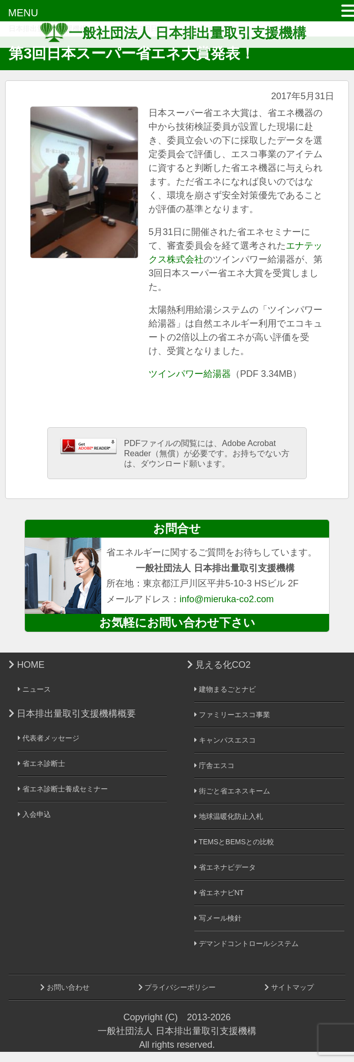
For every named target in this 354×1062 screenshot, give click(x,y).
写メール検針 (218, 918)
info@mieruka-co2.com (227, 599)
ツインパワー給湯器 (190, 374)
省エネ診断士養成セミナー (63, 789)
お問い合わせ (65, 987)
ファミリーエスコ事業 (232, 715)
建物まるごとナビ (225, 689)
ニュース (34, 689)
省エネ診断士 (41, 763)
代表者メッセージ (48, 738)
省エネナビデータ (225, 867)
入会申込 (34, 814)
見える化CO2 (219, 665)
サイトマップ (289, 987)
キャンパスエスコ (225, 740)
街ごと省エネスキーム (232, 791)
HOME (26, 665)
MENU (23, 12)
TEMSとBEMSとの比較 (234, 842)
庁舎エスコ (214, 765)
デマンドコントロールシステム (246, 943)
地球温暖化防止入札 (228, 816)
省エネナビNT (219, 893)
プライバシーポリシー (177, 987)
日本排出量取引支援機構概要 (72, 714)
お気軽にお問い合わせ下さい (177, 622)
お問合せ (177, 528)
